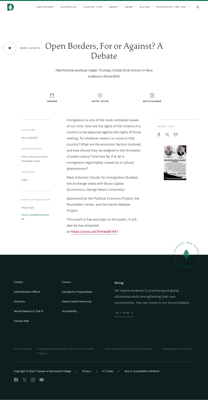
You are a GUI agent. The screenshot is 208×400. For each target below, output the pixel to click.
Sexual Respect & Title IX (28, 311)
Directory (19, 301)
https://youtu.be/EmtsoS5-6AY (94, 231)
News (129, 7)
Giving (145, 7)
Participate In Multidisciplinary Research (128, 348)
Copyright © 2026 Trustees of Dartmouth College (42, 371)
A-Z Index (107, 371)
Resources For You (173, 7)
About (113, 7)
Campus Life (93, 7)
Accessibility (69, 311)
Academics (69, 7)
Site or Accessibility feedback (142, 371)
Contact (18, 282)
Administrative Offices (27, 291)
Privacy (86, 371)
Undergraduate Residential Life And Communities (65, 348)
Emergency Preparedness (77, 291)
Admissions (45, 7)
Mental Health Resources (76, 301)
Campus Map (21, 320)
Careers (66, 282)
